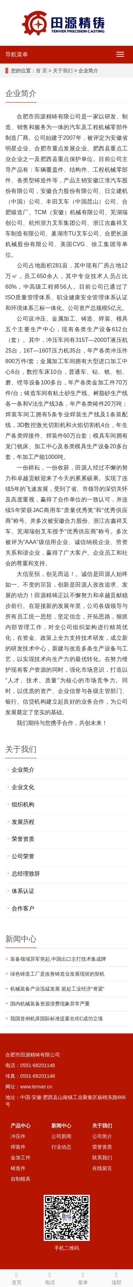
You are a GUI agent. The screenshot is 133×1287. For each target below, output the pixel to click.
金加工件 (21, 1157)
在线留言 (102, 1168)
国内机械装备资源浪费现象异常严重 (50, 1003)
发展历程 (23, 822)
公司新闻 (61, 1136)
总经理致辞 (26, 874)
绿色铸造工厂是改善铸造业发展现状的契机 (57, 974)
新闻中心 (61, 1125)
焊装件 (18, 1147)
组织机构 (23, 804)
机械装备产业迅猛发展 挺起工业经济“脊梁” (57, 989)
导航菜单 (16, 54)
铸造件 (18, 1168)
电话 (50, 1277)
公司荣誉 (23, 856)
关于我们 (63, 70)
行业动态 (61, 1147)
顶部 (116, 1277)
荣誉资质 (23, 839)
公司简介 (102, 1136)
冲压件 (18, 1136)
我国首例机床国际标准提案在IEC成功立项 (56, 1018)
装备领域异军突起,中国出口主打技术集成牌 (58, 959)
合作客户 (23, 908)
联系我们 (102, 1157)
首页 (16, 1277)
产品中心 (21, 1125)
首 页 (41, 70)
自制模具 (21, 1179)
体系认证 (23, 891)
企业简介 (23, 770)
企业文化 (23, 787)
